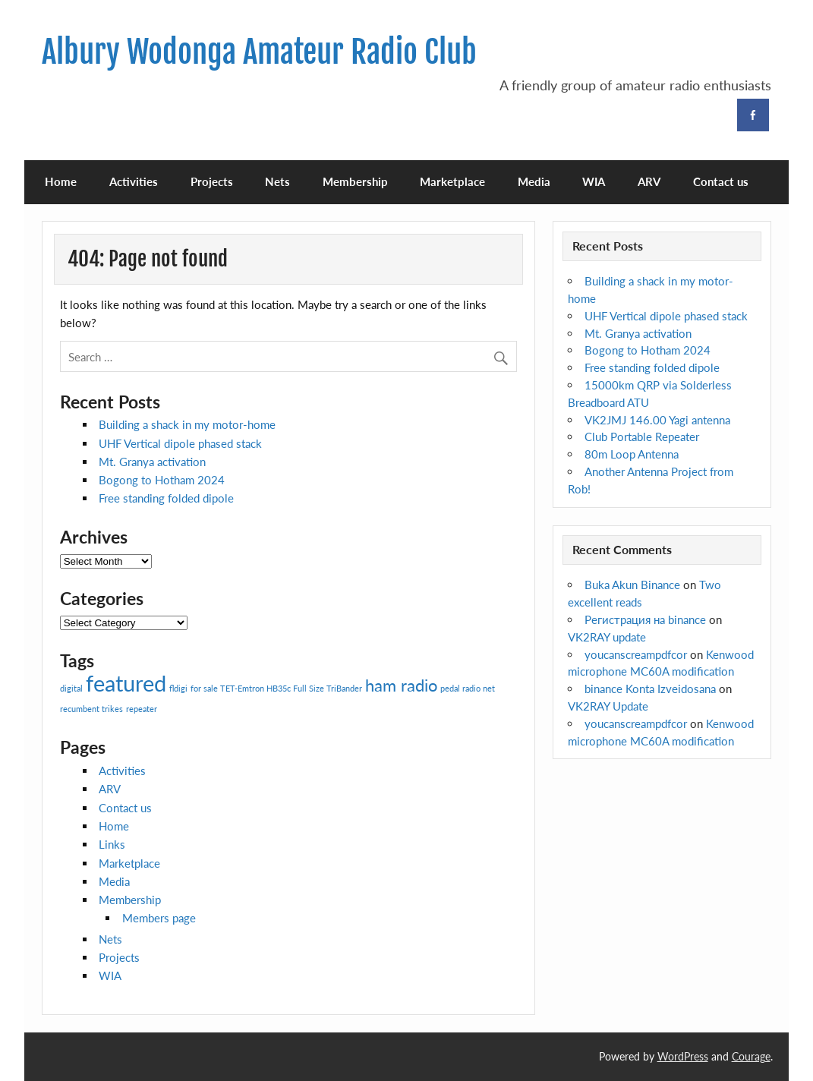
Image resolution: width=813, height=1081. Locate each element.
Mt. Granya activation (152, 461)
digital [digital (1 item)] (71, 688)
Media (534, 181)
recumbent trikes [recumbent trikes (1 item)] (91, 709)
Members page (159, 918)
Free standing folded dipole (166, 498)
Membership (355, 181)
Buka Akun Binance (632, 584)
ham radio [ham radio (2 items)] (401, 685)
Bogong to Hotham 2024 (162, 480)
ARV (649, 181)
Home (61, 181)
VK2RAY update (607, 637)
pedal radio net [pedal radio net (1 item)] (467, 688)
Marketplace (452, 181)
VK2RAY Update (608, 706)
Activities (133, 181)
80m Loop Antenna (632, 454)
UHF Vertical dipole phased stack (180, 443)
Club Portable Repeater (642, 436)
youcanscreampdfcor (636, 654)
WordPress (682, 1056)
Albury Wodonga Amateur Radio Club (259, 52)
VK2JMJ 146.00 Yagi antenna (657, 420)
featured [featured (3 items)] (126, 683)
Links (112, 844)
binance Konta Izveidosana (650, 688)
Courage (751, 1056)
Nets (277, 181)
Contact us (720, 181)
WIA (593, 181)
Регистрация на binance (645, 619)
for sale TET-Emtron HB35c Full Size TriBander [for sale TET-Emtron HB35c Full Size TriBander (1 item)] (276, 688)
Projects (212, 181)
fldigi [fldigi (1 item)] (178, 688)
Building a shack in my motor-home (187, 424)
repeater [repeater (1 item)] (141, 709)
